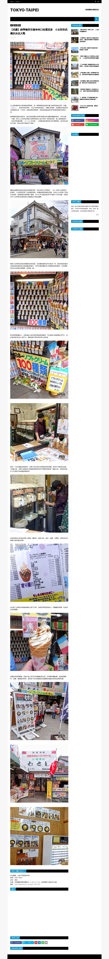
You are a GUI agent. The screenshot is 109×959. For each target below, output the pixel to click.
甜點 (19, 25)
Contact (17, 1)
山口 (12, 25)
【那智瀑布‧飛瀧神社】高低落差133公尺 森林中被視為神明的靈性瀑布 (89, 90)
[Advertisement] (85, 151)
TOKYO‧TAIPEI (24, 10)
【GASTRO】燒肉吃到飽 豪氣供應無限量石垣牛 (89, 106)
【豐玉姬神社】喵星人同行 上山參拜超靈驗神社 (89, 30)
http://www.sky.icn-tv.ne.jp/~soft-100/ (27, 884)
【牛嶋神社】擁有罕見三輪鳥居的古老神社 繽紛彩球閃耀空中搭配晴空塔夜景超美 (89, 39)
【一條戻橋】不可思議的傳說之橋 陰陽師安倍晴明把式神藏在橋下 (89, 98)
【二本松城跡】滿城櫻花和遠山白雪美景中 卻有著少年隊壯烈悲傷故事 (89, 65)
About (11, 1)
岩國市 (15, 25)
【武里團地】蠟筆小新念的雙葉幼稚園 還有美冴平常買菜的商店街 (89, 82)
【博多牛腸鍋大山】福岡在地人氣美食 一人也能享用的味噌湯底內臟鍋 (89, 57)
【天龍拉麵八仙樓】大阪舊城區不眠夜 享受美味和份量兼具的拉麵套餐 (89, 73)
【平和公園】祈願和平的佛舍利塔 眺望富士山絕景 (89, 49)
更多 (97, 214)
